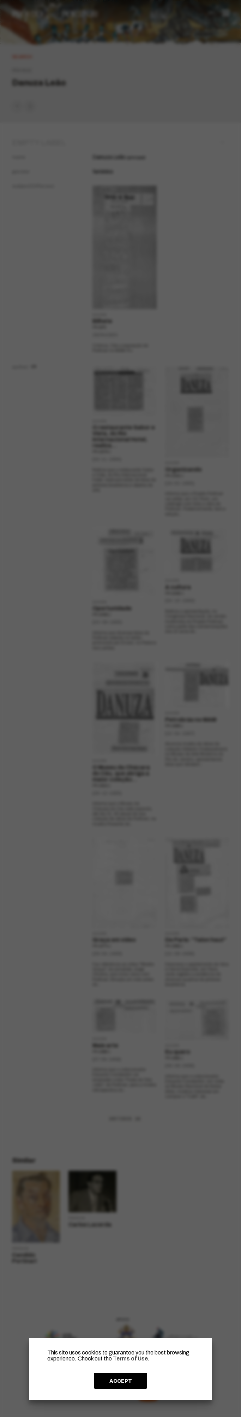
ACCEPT (120, 1381)
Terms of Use (130, 1359)
